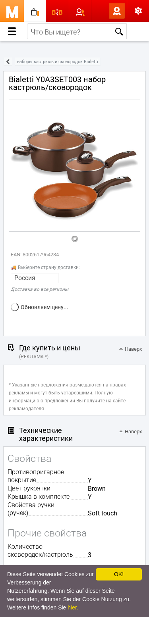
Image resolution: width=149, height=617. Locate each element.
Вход (104, 10)
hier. (73, 607)
